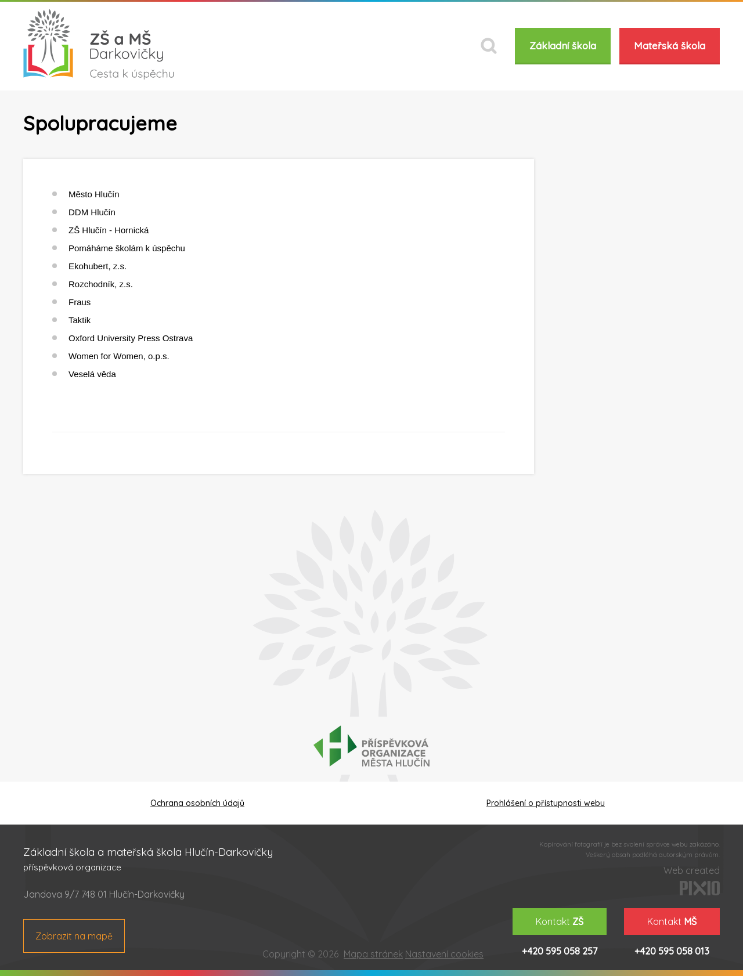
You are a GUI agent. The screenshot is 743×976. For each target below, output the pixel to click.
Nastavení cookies (444, 954)
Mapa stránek (373, 954)
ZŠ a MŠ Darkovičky (98, 44)
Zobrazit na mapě (74, 936)
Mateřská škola (669, 45)
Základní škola (562, 45)
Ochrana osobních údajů (197, 803)
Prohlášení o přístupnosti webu (545, 803)
